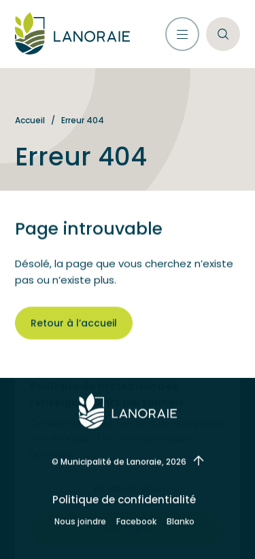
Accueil (30, 120)
